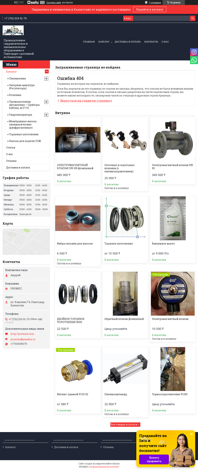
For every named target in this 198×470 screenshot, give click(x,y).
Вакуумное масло (163, 243)
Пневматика (17, 78)
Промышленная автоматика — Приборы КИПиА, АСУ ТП (24, 105)
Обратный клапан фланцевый (124, 319)
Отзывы (11, 160)
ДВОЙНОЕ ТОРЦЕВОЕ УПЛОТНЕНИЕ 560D (70, 320)
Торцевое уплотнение (118, 243)
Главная (89, 41)
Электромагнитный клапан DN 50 (172, 167)
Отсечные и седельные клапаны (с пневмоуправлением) (119, 168)
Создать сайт (53, 2)
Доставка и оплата (128, 41)
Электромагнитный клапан (170, 319)
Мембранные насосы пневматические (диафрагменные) (23, 124)
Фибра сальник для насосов (75, 243)
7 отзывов (155, 2)
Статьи (10, 147)
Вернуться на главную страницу (86, 101)
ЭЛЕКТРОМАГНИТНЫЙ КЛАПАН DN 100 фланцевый (75, 167)
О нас (165, 41)
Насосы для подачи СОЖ (25, 141)
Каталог (104, 41)
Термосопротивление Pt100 (169, 394)
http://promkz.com (22, 333)
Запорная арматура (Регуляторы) (22, 86)
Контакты (151, 41)
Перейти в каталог (149, 9)
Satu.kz (116, 463)
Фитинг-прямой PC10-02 (72, 394)
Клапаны (15, 95)
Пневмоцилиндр (115, 394)
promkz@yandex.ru (23, 339)
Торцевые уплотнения (24, 134)
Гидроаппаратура (20, 114)
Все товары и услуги (124, 424)
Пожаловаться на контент (104, 466)
